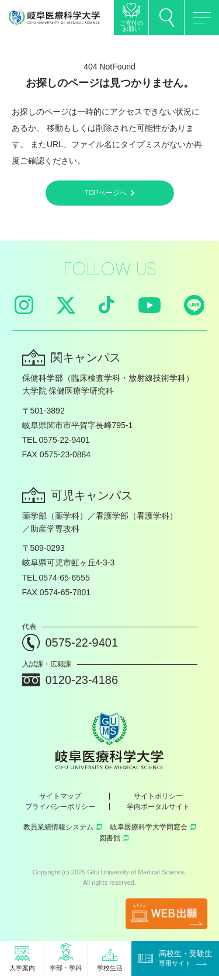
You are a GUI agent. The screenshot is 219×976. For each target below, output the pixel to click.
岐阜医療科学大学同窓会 (153, 827)
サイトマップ (60, 796)
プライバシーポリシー (60, 806)
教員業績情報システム (62, 827)
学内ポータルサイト (158, 806)
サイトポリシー (158, 796)
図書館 (113, 838)
